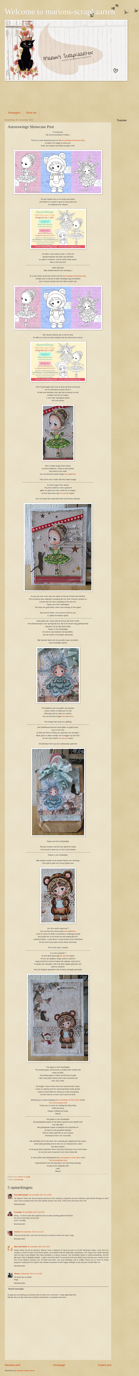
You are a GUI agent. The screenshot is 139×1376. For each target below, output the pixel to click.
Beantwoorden (19, 1204)
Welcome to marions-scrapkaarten (60, 11)
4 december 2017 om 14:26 (31, 1274)
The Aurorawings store (58, 1103)
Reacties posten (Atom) (26, 1371)
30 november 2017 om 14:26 (40, 1195)
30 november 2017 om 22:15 (32, 1232)
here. (74, 474)
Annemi (17, 1232)
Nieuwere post (12, 1365)
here (66, 474)
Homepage (59, 1365)
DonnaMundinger (21, 1195)
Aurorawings (18, 1180)
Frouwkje (18, 1212)
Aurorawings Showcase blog (73, 140)
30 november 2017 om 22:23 (39, 1247)
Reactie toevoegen (16, 1289)
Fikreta (17, 1274)
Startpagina (14, 112)
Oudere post (104, 1365)
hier (61, 493)
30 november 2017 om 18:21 (34, 1212)
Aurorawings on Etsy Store (68, 1100)
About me (31, 112)
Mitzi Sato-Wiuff (20, 1247)
